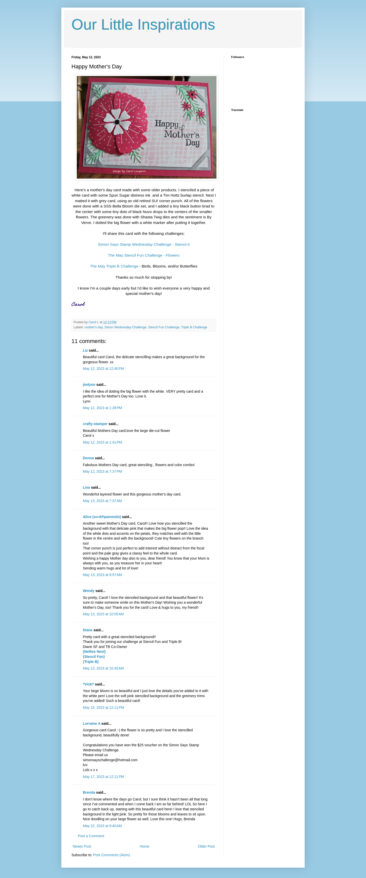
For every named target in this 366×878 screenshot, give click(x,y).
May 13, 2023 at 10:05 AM (103, 614)
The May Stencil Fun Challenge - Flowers (143, 255)
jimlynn (89, 385)
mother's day (94, 327)
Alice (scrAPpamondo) (102, 517)
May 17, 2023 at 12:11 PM (103, 777)
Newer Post (82, 846)
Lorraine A (91, 723)
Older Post (206, 846)
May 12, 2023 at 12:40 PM (103, 369)
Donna (88, 458)
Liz (85, 350)
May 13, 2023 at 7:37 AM (102, 501)
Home (144, 846)
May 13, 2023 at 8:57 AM (102, 575)
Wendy (89, 591)
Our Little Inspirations (143, 24)
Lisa (86, 487)
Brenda (89, 792)
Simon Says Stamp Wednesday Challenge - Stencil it (144, 244)
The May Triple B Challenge (114, 266)
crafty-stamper (95, 424)
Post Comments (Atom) (111, 855)
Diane (88, 630)
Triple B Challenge (194, 327)
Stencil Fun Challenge (163, 327)
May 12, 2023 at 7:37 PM (102, 471)
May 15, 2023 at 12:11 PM (103, 707)
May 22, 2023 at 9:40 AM (102, 826)
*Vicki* (88, 684)
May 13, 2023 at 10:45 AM (103, 668)
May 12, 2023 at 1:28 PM (102, 408)
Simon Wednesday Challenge (125, 327)
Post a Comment (91, 836)
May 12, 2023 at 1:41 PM (102, 442)
